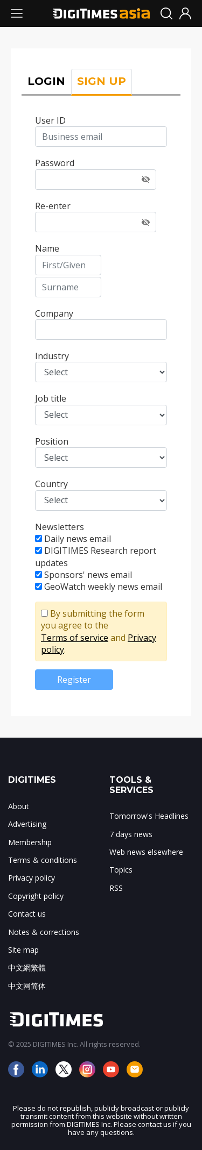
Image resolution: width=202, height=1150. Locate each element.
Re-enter (53, 206)
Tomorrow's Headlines (149, 816)
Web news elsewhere (146, 852)
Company (54, 313)
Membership (30, 842)
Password (54, 163)
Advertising (27, 824)
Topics (121, 870)
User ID (50, 120)
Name (47, 248)
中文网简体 (27, 986)
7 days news (130, 834)
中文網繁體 (27, 967)
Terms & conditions (42, 860)
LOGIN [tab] (46, 81)
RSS (116, 888)
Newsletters (59, 527)
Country (51, 484)
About (18, 806)
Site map (23, 950)
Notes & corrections (43, 932)
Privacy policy (31, 878)
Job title (50, 398)
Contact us (27, 914)
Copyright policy (36, 896)
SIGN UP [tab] (101, 81)
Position (51, 441)
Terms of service (74, 638)
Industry (52, 356)
